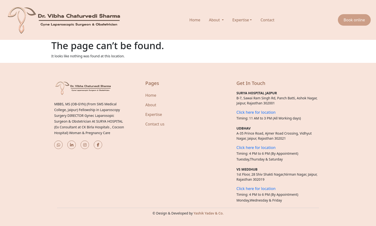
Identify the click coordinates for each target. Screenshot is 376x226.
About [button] (215, 20)
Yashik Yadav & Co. (208, 213)
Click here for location (256, 112)
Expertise (153, 114)
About (150, 104)
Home (194, 20)
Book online (354, 20)
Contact (267, 20)
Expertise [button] (240, 20)
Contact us (154, 124)
